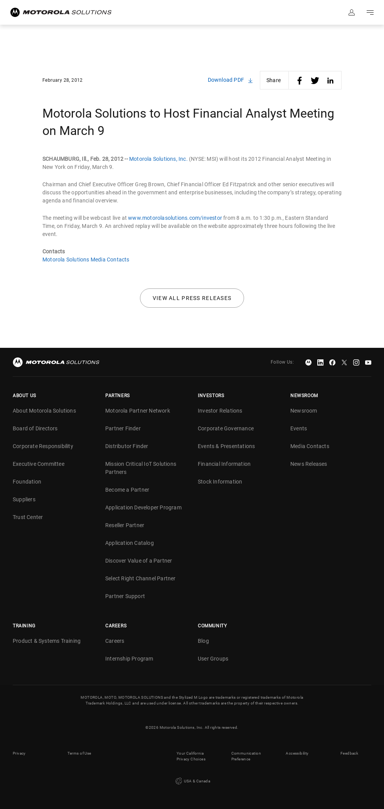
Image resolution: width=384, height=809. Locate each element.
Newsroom (303, 411)
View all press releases (192, 298)
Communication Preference (246, 756)
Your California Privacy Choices (191, 756)
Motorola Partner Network (137, 411)
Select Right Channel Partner (140, 578)
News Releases (308, 464)
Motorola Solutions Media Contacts (86, 259)
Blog (203, 641)
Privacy (19, 753)
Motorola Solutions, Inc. (158, 159)
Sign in (351, 12)
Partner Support (125, 596)
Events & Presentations (226, 446)
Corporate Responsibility (43, 446)
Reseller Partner (124, 525)
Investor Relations (220, 411)
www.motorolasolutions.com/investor (175, 218)
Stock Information (220, 482)
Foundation (27, 482)
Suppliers (24, 499)
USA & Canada (192, 781)
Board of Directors (35, 428)
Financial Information (224, 464)
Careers (114, 641)
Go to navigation (370, 12)
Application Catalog (129, 543)
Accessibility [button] (297, 753)
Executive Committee (38, 464)
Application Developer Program (143, 507)
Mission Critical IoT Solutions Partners (140, 468)
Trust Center (28, 517)
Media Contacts (309, 446)
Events (298, 428)
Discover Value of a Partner (138, 561)
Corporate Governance (226, 428)
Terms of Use (79, 753)
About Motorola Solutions (44, 411)
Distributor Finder (126, 446)
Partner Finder (123, 428)
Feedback (349, 753)
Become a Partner (127, 490)
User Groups (213, 659)
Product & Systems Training (47, 641)
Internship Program (129, 659)
